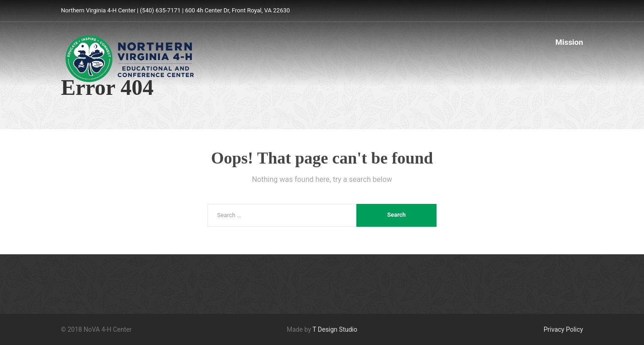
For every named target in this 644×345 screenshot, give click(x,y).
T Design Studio (334, 329)
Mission (569, 42)
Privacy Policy (563, 329)
